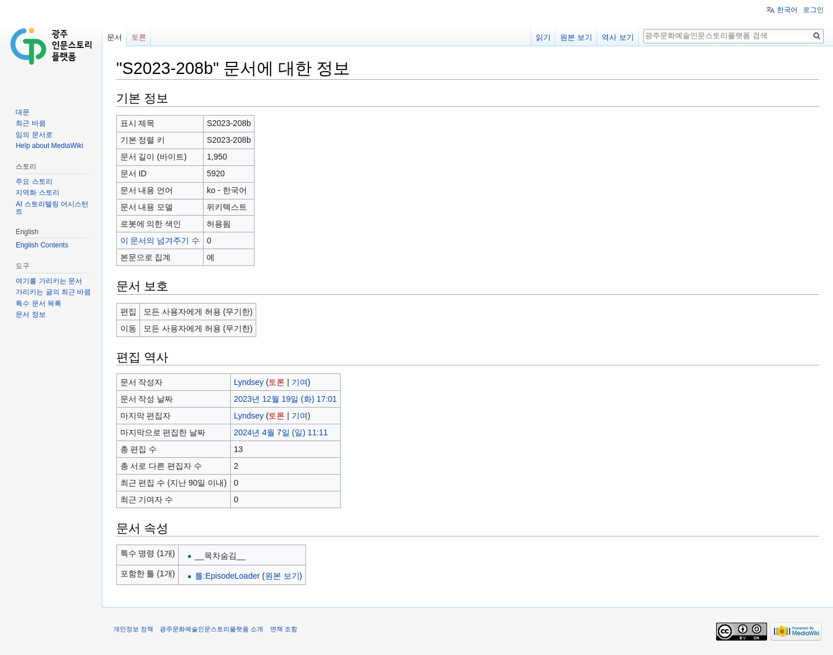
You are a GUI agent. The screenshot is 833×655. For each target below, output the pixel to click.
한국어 (787, 10)
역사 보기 (618, 37)
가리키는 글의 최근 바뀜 (53, 292)
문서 (114, 37)
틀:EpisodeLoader (227, 575)
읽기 (543, 37)
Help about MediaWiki (49, 146)
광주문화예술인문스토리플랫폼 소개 (211, 629)
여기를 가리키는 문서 (49, 281)
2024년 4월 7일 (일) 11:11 (281, 432)
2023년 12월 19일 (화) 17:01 (285, 399)
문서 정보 (30, 314)
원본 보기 (282, 575)
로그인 (813, 10)
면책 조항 (283, 629)
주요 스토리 (34, 181)
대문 (23, 112)
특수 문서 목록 (38, 303)
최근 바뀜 (30, 123)
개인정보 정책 (133, 629)
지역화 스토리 (37, 192)
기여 (300, 382)
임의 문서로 (34, 135)
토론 (276, 382)
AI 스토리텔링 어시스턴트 (52, 208)
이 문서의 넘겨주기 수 (160, 240)
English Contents (42, 245)
